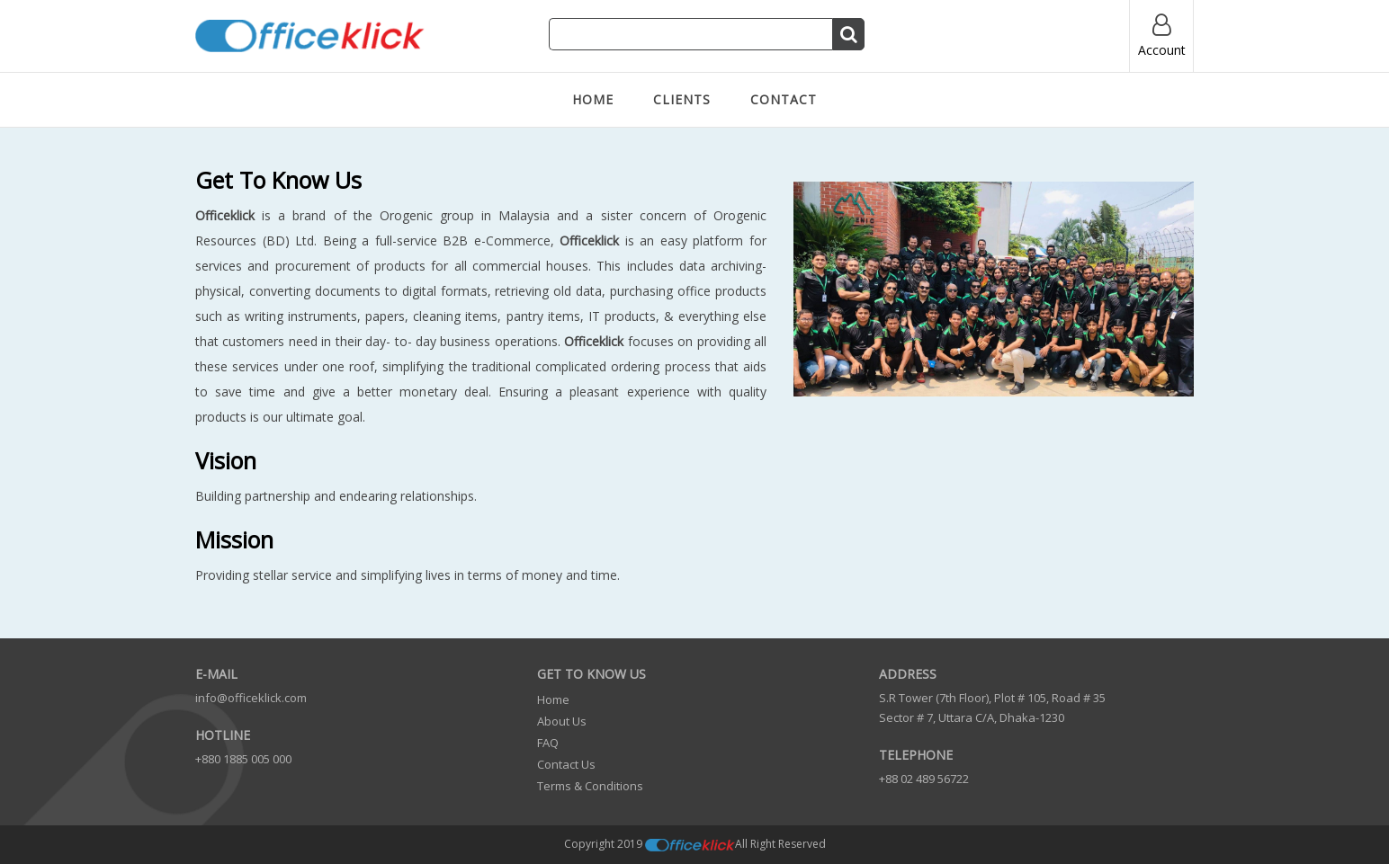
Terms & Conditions (590, 786)
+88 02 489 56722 (924, 778)
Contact (783, 99)
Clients (682, 99)
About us (562, 721)
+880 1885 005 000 (243, 759)
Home (593, 99)
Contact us (566, 764)
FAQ (548, 743)
